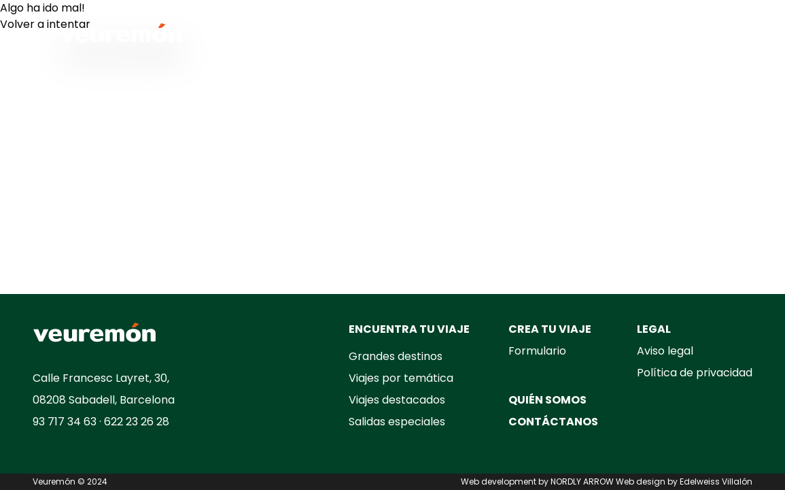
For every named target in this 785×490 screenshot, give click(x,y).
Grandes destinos (395, 356)
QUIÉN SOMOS (547, 400)
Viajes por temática (401, 378)
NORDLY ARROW (582, 481)
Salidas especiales (397, 421)
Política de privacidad (694, 372)
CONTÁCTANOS (553, 421)
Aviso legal (665, 351)
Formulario (537, 351)
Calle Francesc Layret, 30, (101, 378)
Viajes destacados (397, 400)
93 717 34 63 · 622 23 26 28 (101, 421)
